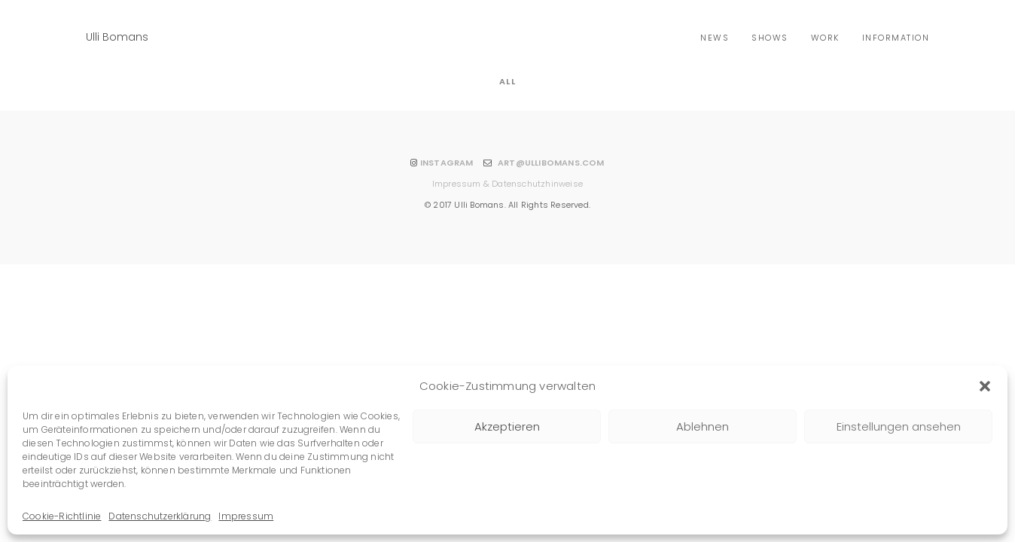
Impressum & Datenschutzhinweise (507, 184)
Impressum (245, 516)
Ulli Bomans (117, 36)
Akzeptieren (507, 426)
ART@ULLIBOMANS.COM (551, 163)
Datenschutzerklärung (159, 516)
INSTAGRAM (447, 163)
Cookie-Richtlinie (62, 516)
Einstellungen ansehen (899, 426)
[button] (984, 386)
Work (825, 38)
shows (769, 38)
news (714, 38)
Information (896, 38)
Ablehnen (702, 426)
